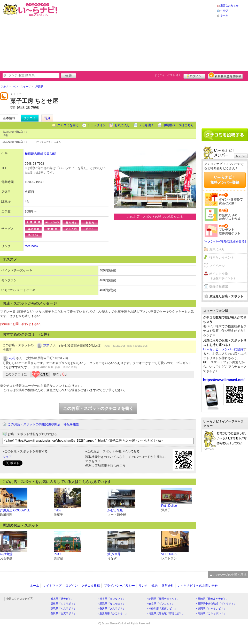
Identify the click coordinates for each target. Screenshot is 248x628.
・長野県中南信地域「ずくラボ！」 (215, 603)
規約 (154, 585)
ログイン (194, 75)
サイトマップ (52, 585)
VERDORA (168, 554)
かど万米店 (115, 510)
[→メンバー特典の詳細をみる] (225, 241)
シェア (7, 457)
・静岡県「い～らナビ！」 (210, 608)
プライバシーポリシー (119, 585)
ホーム (224, 15)
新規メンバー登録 (225, 75)
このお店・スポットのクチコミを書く (98, 408)
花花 (46, 345)
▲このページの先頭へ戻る (228, 575)
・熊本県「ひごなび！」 (111, 598)
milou (57, 510)
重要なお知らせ (229, 5)
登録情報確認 (218, 286)
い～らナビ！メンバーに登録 (223, 349)
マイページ (217, 266)
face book (31, 246)
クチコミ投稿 (90, 585)
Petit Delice (169, 506)
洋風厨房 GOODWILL (15, 510)
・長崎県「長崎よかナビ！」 (212, 598)
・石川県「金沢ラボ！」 (62, 613)
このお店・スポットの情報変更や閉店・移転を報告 (43, 424)
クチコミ (30, 118)
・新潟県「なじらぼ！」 (111, 603)
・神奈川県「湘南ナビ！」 (161, 608)
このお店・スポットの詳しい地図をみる (155, 216)
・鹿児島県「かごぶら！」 (112, 613)
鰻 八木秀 (114, 554)
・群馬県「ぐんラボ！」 (62, 608)
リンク (143, 585)
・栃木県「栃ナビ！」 (61, 598)
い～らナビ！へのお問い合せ (197, 585)
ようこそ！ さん (167, 75)
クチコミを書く (68, 125)
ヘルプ (224, 10)
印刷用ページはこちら (178, 125)
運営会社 (167, 585)
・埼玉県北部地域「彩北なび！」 (165, 613)
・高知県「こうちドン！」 (210, 613)
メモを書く (146, 125)
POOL (58, 554)
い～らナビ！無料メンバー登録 (224, 179)
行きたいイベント (221, 257)
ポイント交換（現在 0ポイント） (223, 276)
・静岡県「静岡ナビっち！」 (163, 598)
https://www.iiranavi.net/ (224, 380)
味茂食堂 (6, 554)
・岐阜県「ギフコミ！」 (160, 603)
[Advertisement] (114, 35)
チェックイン (96, 125)
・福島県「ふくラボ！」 (62, 603)
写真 (47, 118)
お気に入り (122, 125)
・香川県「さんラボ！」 (111, 608)
